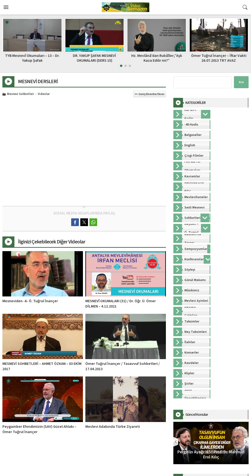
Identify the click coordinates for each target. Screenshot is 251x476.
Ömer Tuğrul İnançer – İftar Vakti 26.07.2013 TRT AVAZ (218, 58)
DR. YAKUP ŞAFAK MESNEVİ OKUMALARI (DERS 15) (94, 58)
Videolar (44, 94)
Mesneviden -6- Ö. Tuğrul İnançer (30, 301)
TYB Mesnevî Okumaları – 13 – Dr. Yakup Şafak (32, 58)
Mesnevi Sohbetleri (20, 94)
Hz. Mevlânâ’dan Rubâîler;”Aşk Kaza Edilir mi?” (156, 58)
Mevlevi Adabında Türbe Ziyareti (112, 426)
